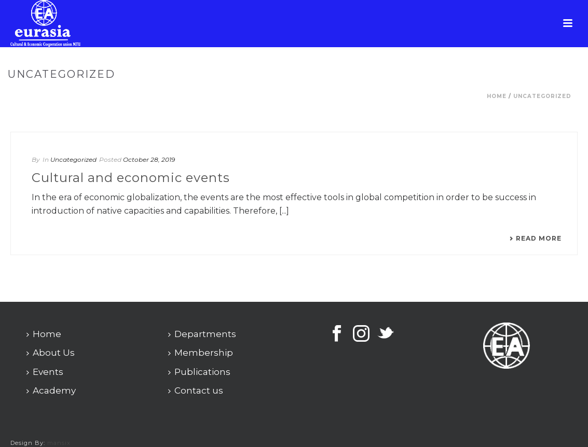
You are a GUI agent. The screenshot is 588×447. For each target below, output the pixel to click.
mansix (59, 442)
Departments (202, 334)
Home (497, 96)
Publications (199, 372)
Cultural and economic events (131, 177)
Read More (535, 238)
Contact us (195, 390)
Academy (51, 390)
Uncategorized (542, 96)
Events (44, 372)
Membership (200, 352)
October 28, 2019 (149, 159)
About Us (50, 352)
